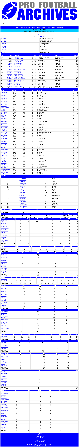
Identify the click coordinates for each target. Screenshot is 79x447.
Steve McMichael (4, 135)
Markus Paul (3, 141)
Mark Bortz (3, 95)
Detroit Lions (17, 66)
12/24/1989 (9, 86)
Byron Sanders (23, 198)
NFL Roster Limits (39, 438)
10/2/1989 (10, 67)
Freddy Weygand (23, 206)
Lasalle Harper (4, 121)
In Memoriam (39, 433)
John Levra (3, 46)
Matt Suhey (3, 156)
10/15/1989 (9, 71)
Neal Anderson (4, 92)
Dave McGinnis (4, 47)
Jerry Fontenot (4, 112)
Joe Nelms (22, 203)
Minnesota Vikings (18, 64)
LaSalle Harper (23, 197)
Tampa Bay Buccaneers (19, 69)
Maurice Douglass (5, 107)
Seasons (28, 27)
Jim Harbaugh (4, 119)
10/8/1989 (10, 69)
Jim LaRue (3, 44)
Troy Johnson (4, 127)
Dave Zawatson (4, 173)
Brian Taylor (3, 160)
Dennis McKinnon (4, 133)
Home (17, 27)
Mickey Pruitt (3, 144)
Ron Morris (3, 136)
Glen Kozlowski (4, 130)
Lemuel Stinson (4, 153)
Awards (53, 27)
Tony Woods (3, 170)
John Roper (3, 147)
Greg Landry (3, 43)
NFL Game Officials (39, 436)
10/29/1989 (9, 74)
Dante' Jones (3, 129)
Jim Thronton (3, 425)
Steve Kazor (3, 41)
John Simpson (23, 201)
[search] (22, 23)
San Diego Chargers (18, 58)
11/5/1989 (10, 75)
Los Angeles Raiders (18, 61)
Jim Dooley (3, 38)
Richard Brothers (23, 190)
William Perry (4, 143)
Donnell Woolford (4, 172)
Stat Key (42, 34)
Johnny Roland (4, 49)
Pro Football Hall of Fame (39, 440)
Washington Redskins (19, 80)
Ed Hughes (3, 40)
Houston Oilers (17, 71)
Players (38, 27)
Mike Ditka (42, 36)
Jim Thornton (3, 163)
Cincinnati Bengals (18, 63)
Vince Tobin (3, 52)
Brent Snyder (22, 192)
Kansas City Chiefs (18, 60)
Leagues (23, 27)
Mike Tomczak (4, 164)
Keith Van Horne (4, 166)
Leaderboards (59, 27)
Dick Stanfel (3, 50)
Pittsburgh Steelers (18, 77)
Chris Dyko (3, 110)
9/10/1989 (10, 63)
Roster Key (37, 34)
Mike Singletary (4, 152)
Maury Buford (4, 98)
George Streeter (4, 155)
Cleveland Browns (18, 72)
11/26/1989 (9, 80)
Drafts (48, 27)
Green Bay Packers (18, 75)
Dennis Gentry (4, 115)
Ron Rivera (3, 146)
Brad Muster (3, 139)
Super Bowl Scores (39, 441)
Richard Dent (3, 106)
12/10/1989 (9, 83)
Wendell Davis (4, 104)
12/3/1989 (10, 81)
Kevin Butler (3, 99)
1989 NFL (32, 33)
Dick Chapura (4, 101)
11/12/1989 (9, 77)
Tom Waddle (3, 167)
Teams (33, 27)
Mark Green (3, 116)
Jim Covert (3, 103)
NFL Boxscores (39, 434)
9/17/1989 (10, 64)
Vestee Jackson (4, 126)
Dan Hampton (4, 118)
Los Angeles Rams (18, 74)
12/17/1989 (9, 84)
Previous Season (39, 33)
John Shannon (4, 150)
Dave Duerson (4, 109)
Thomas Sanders (4, 149)
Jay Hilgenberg (4, 123)
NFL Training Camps (39, 437)
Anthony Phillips (23, 207)
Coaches (43, 27)
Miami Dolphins (17, 57)
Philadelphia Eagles (18, 67)
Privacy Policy (39, 443)
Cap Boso (3, 96)
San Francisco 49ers (18, 86)
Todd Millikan (22, 200)
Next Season (46, 33)
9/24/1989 (10, 66)
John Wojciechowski (5, 169)
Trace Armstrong (4, 93)
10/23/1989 (9, 72)
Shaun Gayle (3, 113)
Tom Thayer (3, 161)
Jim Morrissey (4, 138)
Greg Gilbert (22, 189)
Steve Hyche (3, 124)
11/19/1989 (9, 78)
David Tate (3, 158)
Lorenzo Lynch (4, 132)
